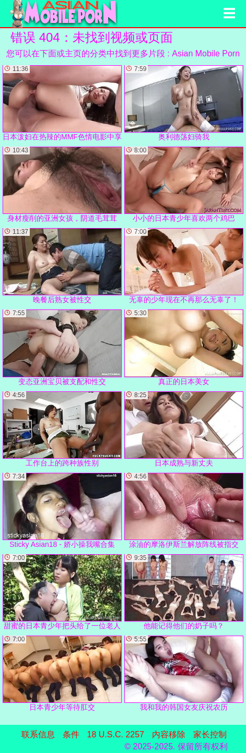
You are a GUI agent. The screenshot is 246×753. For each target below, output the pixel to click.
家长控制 (210, 734)
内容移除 (168, 734)
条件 (71, 734)
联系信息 (38, 734)
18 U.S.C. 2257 (115, 734)
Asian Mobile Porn (206, 53)
